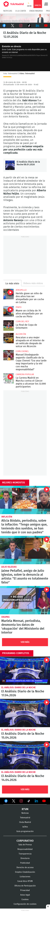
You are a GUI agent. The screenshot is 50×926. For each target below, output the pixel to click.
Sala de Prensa (25, 845)
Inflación (6, 517)
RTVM (25, 809)
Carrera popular (25, 374)
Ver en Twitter (13, 801)
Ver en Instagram (21, 801)
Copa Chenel (22, 351)
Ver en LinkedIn (36, 801)
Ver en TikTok (28, 801)
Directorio (25, 858)
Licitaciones (25, 877)
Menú (46, 4)
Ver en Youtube (44, 801)
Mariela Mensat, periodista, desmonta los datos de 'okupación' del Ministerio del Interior (25, 600)
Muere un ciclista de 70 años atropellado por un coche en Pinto (8, 311)
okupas (5, 617)
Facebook (4, 25)
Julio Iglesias (9, 567)
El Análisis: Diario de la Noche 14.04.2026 (25, 755)
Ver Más (25, 642)
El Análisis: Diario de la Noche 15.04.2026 (25, 713)
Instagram (21, 25)
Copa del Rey (22, 321)
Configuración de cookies (25, 904)
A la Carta (20, 11)
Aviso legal (25, 895)
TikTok (29, 25)
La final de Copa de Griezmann (8, 325)
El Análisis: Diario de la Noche (18, 687)
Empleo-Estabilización (25, 872)
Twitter (12, 25)
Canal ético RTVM (25, 881)
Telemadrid (25, 818)
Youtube (46, 25)
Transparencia (25, 854)
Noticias (7, 11)
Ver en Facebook (6, 801)
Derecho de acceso (25, 867)
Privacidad (25, 890)
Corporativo (25, 840)
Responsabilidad (25, 849)
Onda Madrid (36, 11)
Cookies (25, 899)
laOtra (25, 827)
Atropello (21, 290)
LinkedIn (37, 25)
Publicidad (25, 863)
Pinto (18, 307)
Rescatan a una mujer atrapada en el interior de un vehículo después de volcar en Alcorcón (8, 338)
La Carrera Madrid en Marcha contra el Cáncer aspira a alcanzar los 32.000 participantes (8, 378)
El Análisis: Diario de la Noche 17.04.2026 (25, 671)
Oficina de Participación (25, 886)
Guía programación (25, 831)
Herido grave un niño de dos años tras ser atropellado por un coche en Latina (8, 294)
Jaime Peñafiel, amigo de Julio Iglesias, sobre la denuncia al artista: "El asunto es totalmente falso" (25, 550)
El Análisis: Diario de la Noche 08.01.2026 (10, 165)
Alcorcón (21, 334)
